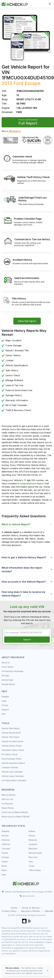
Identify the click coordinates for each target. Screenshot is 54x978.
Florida (5, 853)
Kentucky (33, 840)
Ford (18, 83)
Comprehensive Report (31, 483)
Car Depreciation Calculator (14, 780)
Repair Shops (8, 808)
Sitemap (49, 911)
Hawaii (5, 861)
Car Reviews (7, 803)
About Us (6, 662)
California (6, 844)
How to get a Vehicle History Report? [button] (24, 557)
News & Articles (9, 795)
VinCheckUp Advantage (12, 671)
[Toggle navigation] (49, 3)
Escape (33, 83)
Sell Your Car (7, 799)
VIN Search (14, 131)
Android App (7, 680)
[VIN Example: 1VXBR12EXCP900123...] (27, 632)
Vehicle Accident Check (12, 741)
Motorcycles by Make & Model (15, 816)
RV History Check (9, 754)
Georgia (5, 857)
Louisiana (33, 844)
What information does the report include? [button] (22, 569)
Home (14, 907)
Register (5, 696)
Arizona (5, 835)
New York (33, 857)
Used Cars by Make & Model (15, 812)
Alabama (5, 831)
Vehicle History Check (12, 746)
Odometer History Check (13, 750)
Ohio (31, 861)
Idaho (4, 870)
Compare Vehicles (10, 767)
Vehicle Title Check (10, 737)
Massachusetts (35, 853)
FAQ (3, 714)
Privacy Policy (9, 911)
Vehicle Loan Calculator (12, 772)
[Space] (26, 883)
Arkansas (6, 840)
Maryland (33, 848)
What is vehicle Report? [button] (16, 524)
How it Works (8, 667)
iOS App (5, 675)
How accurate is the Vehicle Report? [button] (24, 581)
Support (5, 709)
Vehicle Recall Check (11, 733)
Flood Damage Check (11, 759)
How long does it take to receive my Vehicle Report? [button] (23, 594)
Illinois (4, 866)
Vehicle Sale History (11, 728)
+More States (35, 870)
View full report (27, 321)
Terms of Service (31, 907)
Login (4, 701)
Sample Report (8, 684)
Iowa (4, 874)
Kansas (32, 835)
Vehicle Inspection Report (13, 763)
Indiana (32, 831)
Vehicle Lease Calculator (13, 776)
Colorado (6, 848)
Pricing (5, 705)
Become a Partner (30, 911)
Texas (31, 866)
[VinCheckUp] (15, 3)
